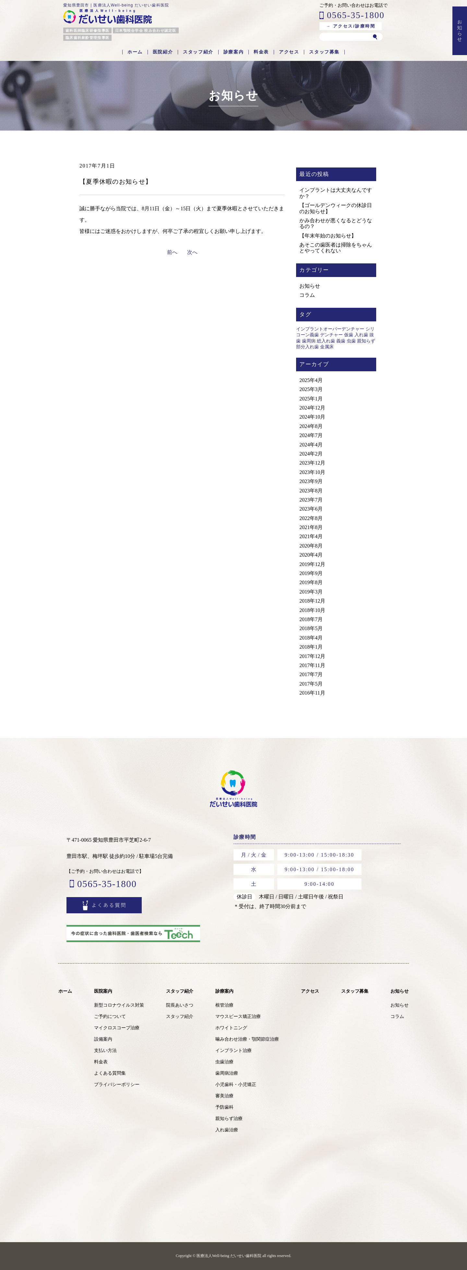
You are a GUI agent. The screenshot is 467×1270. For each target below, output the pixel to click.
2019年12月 (312, 564)
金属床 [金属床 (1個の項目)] (327, 346)
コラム (307, 295)
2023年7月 (311, 499)
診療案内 (233, 52)
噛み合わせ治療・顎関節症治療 (247, 1039)
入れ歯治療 (226, 1129)
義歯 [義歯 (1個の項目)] (340, 341)
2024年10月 (312, 417)
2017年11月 (312, 665)
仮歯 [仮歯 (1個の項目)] (348, 334)
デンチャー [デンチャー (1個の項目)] (331, 334)
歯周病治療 (226, 1073)
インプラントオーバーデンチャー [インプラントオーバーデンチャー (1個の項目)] (330, 329)
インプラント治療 (233, 1050)
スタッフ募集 (324, 52)
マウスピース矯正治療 (238, 1016)
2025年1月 (311, 398)
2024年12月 (312, 407)
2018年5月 (311, 628)
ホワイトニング (231, 1027)
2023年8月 (311, 490)
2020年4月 (311, 555)
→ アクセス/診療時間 (350, 26)
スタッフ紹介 (198, 52)
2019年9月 (311, 573)
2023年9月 (311, 481)
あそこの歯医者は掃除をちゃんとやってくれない (335, 247)
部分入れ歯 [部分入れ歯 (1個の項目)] (307, 346)
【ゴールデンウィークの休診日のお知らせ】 (335, 208)
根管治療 (224, 1005)
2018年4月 (311, 638)
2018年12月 (312, 601)
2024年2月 (311, 453)
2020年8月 (311, 545)
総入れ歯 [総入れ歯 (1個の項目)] (326, 341)
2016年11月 (312, 693)
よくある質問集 (110, 1073)
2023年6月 (311, 509)
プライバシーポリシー (116, 1084)
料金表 (261, 52)
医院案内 (103, 991)
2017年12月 (312, 656)
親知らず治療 (229, 1118)
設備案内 (103, 1039)
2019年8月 (311, 582)
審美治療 (224, 1095)
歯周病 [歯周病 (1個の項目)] (309, 341)
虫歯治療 (224, 1061)
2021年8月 (311, 527)
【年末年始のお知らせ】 (327, 235)
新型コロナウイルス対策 (119, 1005)
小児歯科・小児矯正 (235, 1084)
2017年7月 (311, 674)
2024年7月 (311, 435)
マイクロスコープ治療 (116, 1027)
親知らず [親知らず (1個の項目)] (366, 341)
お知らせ (309, 286)
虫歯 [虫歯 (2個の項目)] (351, 341)
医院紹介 (163, 52)
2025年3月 (311, 389)
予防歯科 (224, 1107)
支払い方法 (105, 1050)
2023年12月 (312, 463)
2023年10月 (312, 472)
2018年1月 (311, 647)
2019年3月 (311, 592)
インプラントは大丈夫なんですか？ (335, 193)
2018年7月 (311, 619)
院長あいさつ (179, 1005)
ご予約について (110, 1016)
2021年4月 (311, 536)
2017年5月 (311, 684)
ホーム (135, 52)
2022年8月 (311, 518)
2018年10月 (312, 610)
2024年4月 (311, 444)
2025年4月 (311, 380)
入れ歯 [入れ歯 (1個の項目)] (361, 334)
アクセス (289, 52)
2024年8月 (311, 426)
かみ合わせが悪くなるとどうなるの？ (335, 223)
